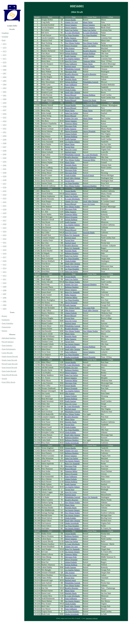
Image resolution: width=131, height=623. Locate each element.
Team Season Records (9, 367)
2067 (4, 73)
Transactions (6, 327)
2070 (4, 62)
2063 (4, 88)
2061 (4, 95)
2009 (4, 287)
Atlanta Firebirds (71, 134)
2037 (4, 184)
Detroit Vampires (71, 25)
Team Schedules (7, 323)
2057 (4, 110)
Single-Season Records (10, 356)
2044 (4, 158)
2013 (4, 272)
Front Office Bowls (8, 382)
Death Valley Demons (72, 92)
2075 (4, 44)
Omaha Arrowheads (72, 266)
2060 (4, 99)
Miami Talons (88, 22)
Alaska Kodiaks (70, 90)
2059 (4, 103)
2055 (4, 117)
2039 (4, 176)
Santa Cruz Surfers (71, 30)
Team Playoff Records (9, 375)
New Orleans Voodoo (72, 43)
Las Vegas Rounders (72, 35)
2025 (4, 228)
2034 (4, 195)
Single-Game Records (9, 360)
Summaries (6, 320)
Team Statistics (7, 345)
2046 (4, 151)
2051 (4, 132)
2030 (4, 209)
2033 (4, 198)
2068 (4, 70)
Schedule (5, 37)
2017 (4, 257)
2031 (4, 206)
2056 (4, 114)
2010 (4, 283)
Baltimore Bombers (90, 186)
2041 (4, 169)
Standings (5, 33)
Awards (4, 378)
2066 (4, 77)
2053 (4, 125)
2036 (4, 187)
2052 (4, 128)
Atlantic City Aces (71, 22)
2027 (4, 220)
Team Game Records (9, 371)
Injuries (4, 331)
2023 (4, 235)
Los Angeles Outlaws (72, 59)
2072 (4, 55)
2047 (4, 147)
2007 (4, 294)
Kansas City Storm (89, 100)
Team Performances (9, 349)
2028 (4, 217)
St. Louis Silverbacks (72, 33)
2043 (4, 162)
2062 (4, 92)
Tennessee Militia (71, 40)
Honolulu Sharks (89, 66)
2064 (4, 84)
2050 (4, 136)
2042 (4, 165)
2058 (4, 106)
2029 (4, 213)
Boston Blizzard (70, 95)
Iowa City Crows (71, 61)
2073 (4, 51)
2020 (4, 246)
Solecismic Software (92, 618)
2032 (4, 202)
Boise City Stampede (72, 235)
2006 (4, 298)
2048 (4, 143)
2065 (4, 81)
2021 (4, 242)
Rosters (4, 316)
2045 (4, 154)
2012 (4, 276)
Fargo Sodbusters (71, 64)
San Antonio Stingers (90, 105)
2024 (4, 231)
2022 (4, 239)
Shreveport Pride (71, 72)
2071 (4, 59)
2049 (4, 139)
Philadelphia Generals (72, 69)
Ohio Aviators (70, 48)
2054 (4, 121)
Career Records (7, 353)
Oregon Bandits (70, 20)
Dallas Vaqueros (70, 38)
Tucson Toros (69, 51)
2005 (4, 301)
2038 (4, 180)
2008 (4, 290)
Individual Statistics (9, 338)
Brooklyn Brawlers (89, 51)
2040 (4, 173)
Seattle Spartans (70, 56)
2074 (4, 48)
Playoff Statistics (8, 342)
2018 (4, 253)
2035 (4, 191)
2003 (4, 309)
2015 (4, 264)
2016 (4, 261)
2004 (4, 305)
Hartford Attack (70, 66)
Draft (4, 40)
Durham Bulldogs (71, 53)
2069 (4, 66)
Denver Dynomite (71, 46)
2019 (4, 250)
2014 (4, 268)
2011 (4, 279)
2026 (4, 224)
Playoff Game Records (9, 364)
